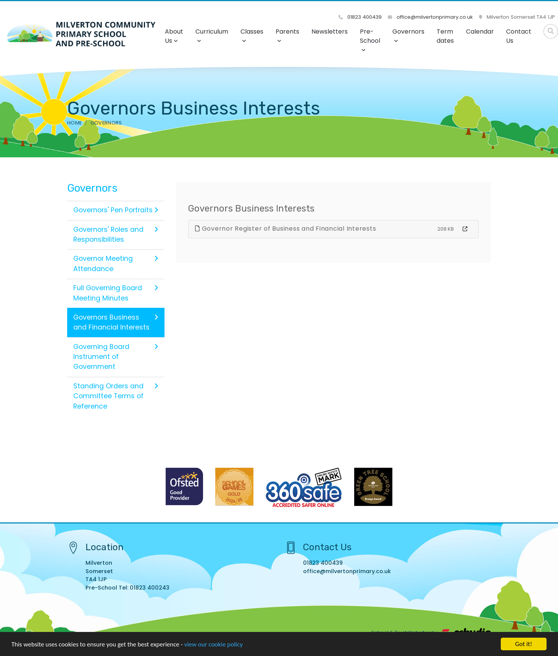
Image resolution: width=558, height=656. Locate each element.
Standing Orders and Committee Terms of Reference (115, 396)
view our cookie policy (213, 645)
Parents (287, 35)
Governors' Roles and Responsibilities (115, 234)
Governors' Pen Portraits (115, 210)
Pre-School (370, 40)
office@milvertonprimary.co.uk (430, 17)
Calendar (480, 31)
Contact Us (518, 36)
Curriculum (211, 35)
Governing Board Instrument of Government (115, 357)
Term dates (445, 36)
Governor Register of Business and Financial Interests (285, 228)
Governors (408, 35)
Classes (251, 35)
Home (74, 123)
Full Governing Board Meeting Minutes (115, 292)
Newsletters (329, 31)
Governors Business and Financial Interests (115, 322)
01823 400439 (360, 17)
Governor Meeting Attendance (115, 263)
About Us (174, 36)
